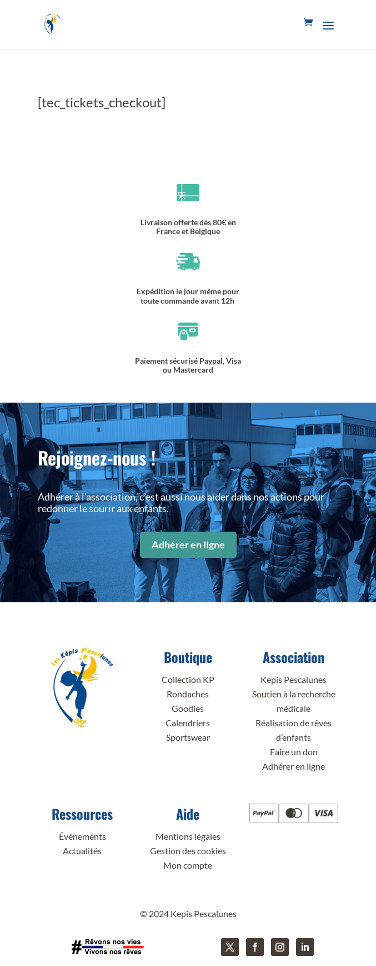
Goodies (188, 708)
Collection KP (188, 679)
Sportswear (188, 737)
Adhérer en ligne (188, 544)
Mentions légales (188, 836)
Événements (82, 836)
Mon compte (187, 865)
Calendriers (188, 722)
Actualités (82, 850)
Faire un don (294, 751)
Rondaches (188, 693)
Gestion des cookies (188, 850)
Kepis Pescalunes (293, 679)
